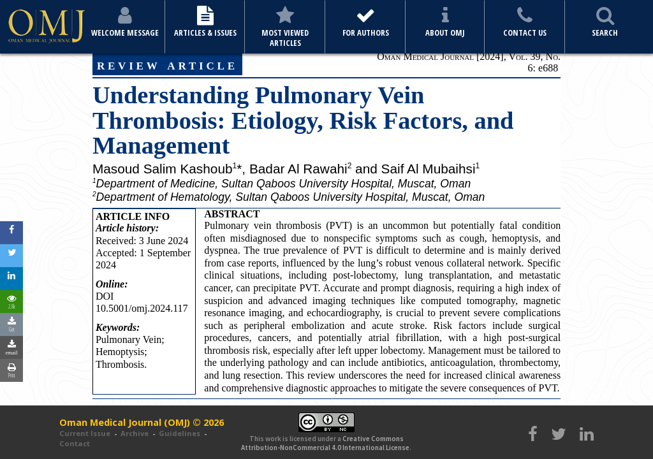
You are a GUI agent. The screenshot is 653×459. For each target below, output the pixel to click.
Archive (135, 433)
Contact (74, 443)
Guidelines (179, 433)
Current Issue (84, 433)
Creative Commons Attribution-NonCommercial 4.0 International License (325, 443)
